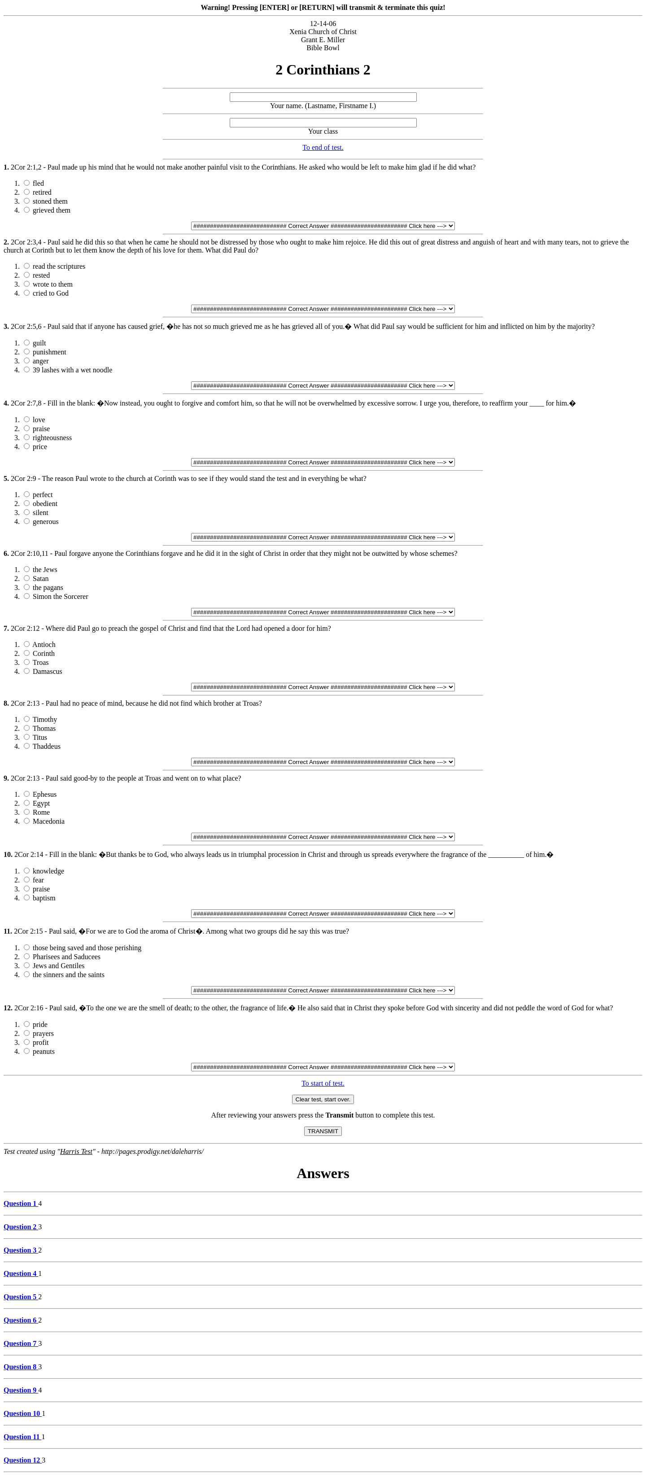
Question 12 (23, 1460)
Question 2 (21, 1227)
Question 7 (21, 1343)
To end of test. (322, 147)
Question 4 (21, 1273)
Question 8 (21, 1367)
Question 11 (22, 1437)
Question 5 (21, 1297)
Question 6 (21, 1320)
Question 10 (23, 1413)
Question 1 (21, 1203)
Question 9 (21, 1390)
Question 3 (21, 1250)
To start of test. (323, 1083)
